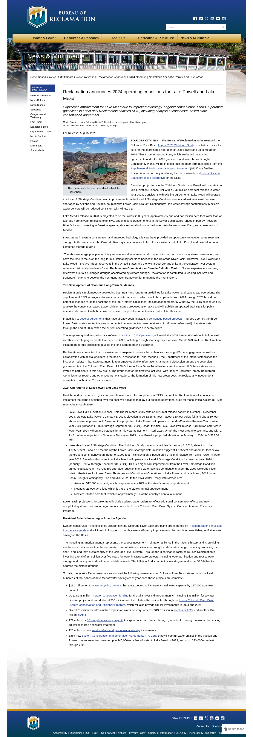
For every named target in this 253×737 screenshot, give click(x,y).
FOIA (95, 732)
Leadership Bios (39, 126)
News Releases (38, 100)
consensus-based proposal (165, 318)
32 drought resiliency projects (105, 620)
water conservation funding (111, 595)
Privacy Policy (137, 732)
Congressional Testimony (38, 116)
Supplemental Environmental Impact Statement (160, 168)
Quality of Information (160, 732)
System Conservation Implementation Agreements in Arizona (119, 635)
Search (223, 27)
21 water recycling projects (105, 585)
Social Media (37, 150)
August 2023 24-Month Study (176, 145)
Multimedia (36, 145)
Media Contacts (38, 136)
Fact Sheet (36, 122)
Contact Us (203, 726)
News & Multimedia (194, 38)
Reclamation (38, 77)
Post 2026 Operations (139, 335)
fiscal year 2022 (183, 610)
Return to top (236, 728)
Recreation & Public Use (156, 38)
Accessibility (60, 732)
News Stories (37, 105)
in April (81, 614)
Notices (122, 732)
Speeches (35, 109)
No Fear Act (108, 732)
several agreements (92, 318)
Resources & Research (81, 38)
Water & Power (44, 38)
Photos (34, 141)
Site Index (218, 726)
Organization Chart (40, 131)
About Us (118, 38)
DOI (87, 732)
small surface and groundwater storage (116, 630)
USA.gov (181, 732)
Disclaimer (76, 732)
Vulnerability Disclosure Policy (206, 732)
